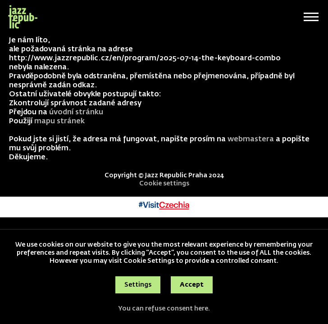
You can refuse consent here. (164, 309)
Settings (137, 285)
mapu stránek (59, 121)
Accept (192, 285)
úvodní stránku (76, 112)
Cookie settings (164, 183)
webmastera (251, 139)
